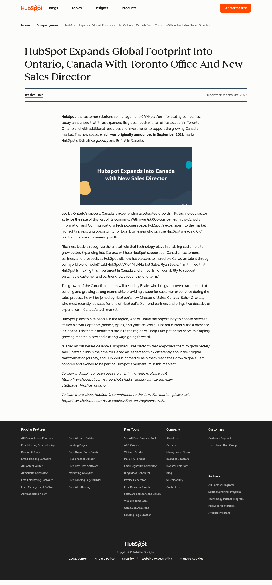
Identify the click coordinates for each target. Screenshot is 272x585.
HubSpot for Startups (221, 509)
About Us (172, 442)
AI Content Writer (32, 470)
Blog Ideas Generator (137, 477)
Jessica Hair (34, 95)
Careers (171, 449)
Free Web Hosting (80, 491)
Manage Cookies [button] (191, 563)
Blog (169, 477)
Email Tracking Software (36, 463)
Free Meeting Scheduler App (38, 449)
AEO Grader (131, 449)
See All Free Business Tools (140, 442)
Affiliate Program (219, 516)
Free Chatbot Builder (82, 463)
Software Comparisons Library (143, 498)
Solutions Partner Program (224, 495)
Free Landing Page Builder (85, 484)
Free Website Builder (82, 442)
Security (128, 563)
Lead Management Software (38, 491)
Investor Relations (177, 470)
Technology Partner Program (226, 502)
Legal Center (78, 563)
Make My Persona (134, 463)
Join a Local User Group (222, 449)
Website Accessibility (157, 563)
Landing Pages (78, 449)
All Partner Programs (221, 488)
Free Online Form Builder (84, 456)
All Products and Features (37, 442)
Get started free (235, 8)
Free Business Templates (139, 491)
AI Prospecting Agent (34, 498)
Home (25, 25)
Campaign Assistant (136, 512)
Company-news (47, 25)
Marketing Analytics (81, 477)
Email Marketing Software (37, 484)
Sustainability (174, 484)
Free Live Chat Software (83, 470)
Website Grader (133, 456)
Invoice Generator (135, 484)
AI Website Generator (34, 477)
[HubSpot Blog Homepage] (31, 8)
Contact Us (173, 491)
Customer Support (219, 442)
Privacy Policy (105, 563)
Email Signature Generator (140, 470)
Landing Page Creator (137, 519)
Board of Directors (177, 463)
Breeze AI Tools (30, 456)
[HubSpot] (136, 549)
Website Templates (136, 505)
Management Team (178, 456)
